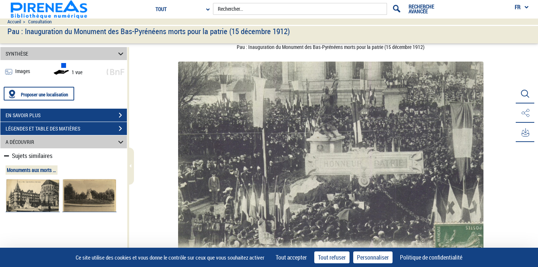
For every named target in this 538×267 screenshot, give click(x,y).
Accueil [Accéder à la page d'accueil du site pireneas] (14, 22)
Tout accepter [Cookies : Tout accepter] (291, 257)
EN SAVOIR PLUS (66, 115)
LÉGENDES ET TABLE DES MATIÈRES (66, 128)
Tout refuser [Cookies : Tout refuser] (332, 257)
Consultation (40, 22)
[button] (525, 93)
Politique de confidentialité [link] (431, 257)
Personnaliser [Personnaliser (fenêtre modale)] (373, 257)
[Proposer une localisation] (39, 93)
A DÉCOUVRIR (65, 141)
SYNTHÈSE (65, 53)
